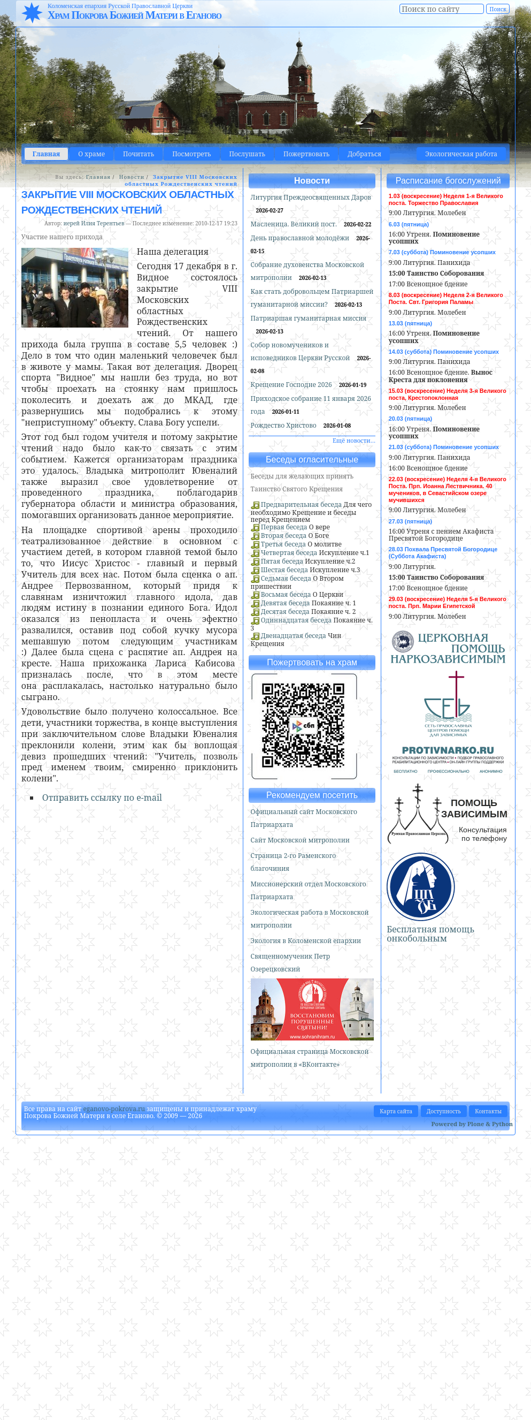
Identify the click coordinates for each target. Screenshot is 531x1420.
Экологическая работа (461, 153)
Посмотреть (191, 153)
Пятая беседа (282, 561)
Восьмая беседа (286, 594)
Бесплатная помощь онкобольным (430, 934)
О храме (91, 153)
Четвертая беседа (289, 552)
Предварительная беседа (301, 504)
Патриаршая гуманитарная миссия (309, 318)
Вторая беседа (284, 535)
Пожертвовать (306, 153)
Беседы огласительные (312, 459)
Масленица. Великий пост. (294, 224)
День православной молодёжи (301, 237)
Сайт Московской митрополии (300, 840)
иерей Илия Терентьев (93, 223)
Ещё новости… (354, 440)
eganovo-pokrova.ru (114, 1108)
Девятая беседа (285, 603)
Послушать (247, 153)
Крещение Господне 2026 (292, 384)
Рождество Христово (284, 425)
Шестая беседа (284, 569)
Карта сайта (396, 1111)
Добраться (364, 153)
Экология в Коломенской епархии (306, 940)
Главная (46, 153)
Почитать (138, 153)
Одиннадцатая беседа (296, 620)
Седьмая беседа (286, 578)
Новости (131, 176)
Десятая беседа (285, 611)
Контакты (488, 1111)
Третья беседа (283, 544)
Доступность (444, 1111)
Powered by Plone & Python (472, 1124)
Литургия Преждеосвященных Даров (311, 197)
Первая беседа (284, 526)
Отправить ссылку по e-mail (102, 797)
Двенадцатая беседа (293, 635)
